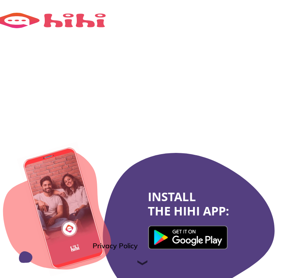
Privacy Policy (115, 245)
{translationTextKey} (188, 237)
